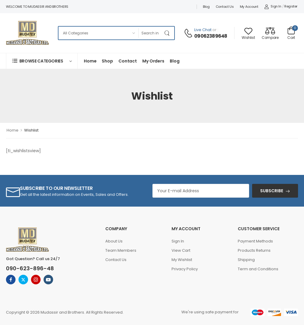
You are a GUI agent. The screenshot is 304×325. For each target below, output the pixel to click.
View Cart (181, 250)
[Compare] (270, 33)
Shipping (246, 260)
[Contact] (189, 33)
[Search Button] (168, 33)
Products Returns (254, 250)
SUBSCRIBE (271, 191)
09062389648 (210, 36)
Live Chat (203, 30)
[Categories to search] (98, 33)
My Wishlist (182, 260)
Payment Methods (255, 241)
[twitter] (23, 279)
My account (249, 6)
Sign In (178, 241)
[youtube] (48, 279)
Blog (206, 6)
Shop (107, 61)
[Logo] (27, 33)
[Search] (150, 33)
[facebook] (11, 279)
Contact (127, 61)
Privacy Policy (185, 269)
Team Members (120, 250)
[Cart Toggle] (291, 33)
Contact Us (225, 6)
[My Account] (272, 6)
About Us (114, 241)
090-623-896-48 (30, 268)
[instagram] (36, 279)
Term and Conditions (258, 269)
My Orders (153, 61)
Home (90, 61)
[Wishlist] (248, 33)
